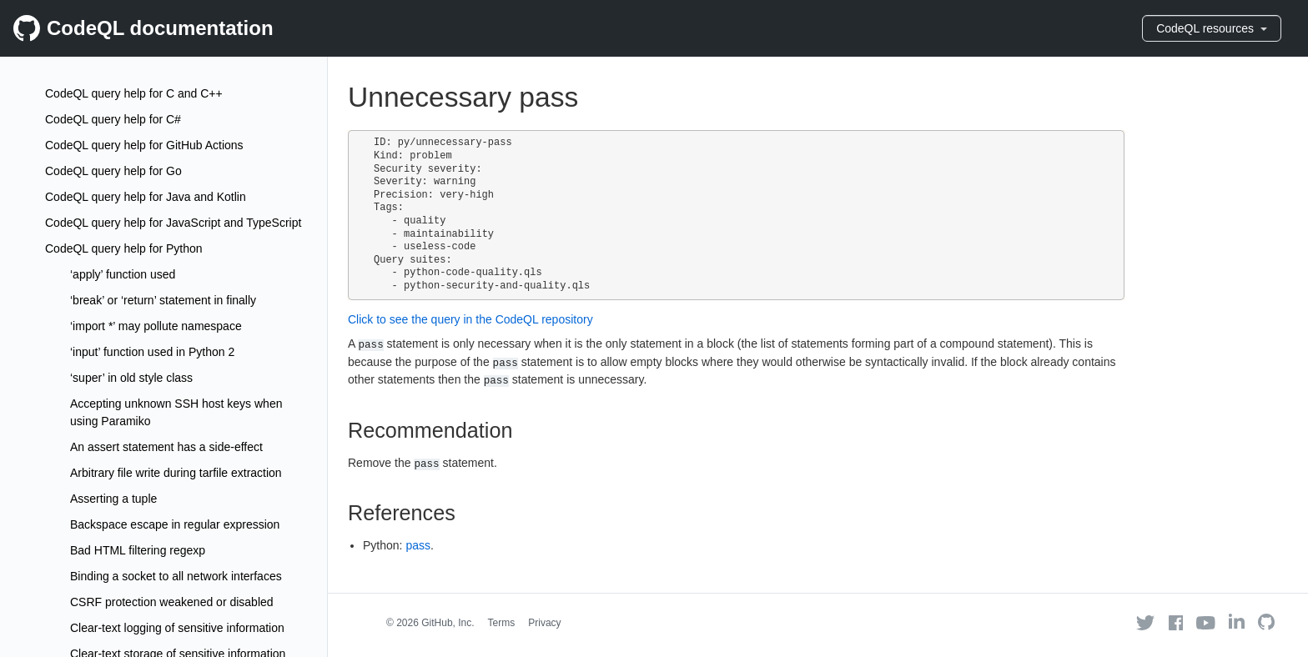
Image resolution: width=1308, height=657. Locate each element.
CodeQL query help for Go (113, 171)
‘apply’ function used (122, 274)
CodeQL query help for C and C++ (134, 93)
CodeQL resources (1211, 28)
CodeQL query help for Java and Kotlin (145, 196)
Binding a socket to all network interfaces (176, 576)
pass (417, 545)
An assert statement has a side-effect (166, 447)
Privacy (544, 623)
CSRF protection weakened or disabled (172, 602)
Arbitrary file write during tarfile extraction (176, 472)
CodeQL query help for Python (124, 248)
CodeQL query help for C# (113, 119)
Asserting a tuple (113, 498)
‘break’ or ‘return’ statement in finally (163, 300)
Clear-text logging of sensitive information (177, 627)
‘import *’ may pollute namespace (156, 326)
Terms (502, 623)
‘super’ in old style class (131, 377)
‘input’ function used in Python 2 (152, 352)
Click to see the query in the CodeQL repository (470, 319)
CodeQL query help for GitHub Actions (144, 145)
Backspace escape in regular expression (174, 524)
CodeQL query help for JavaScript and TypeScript (173, 222)
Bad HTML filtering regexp (137, 550)
